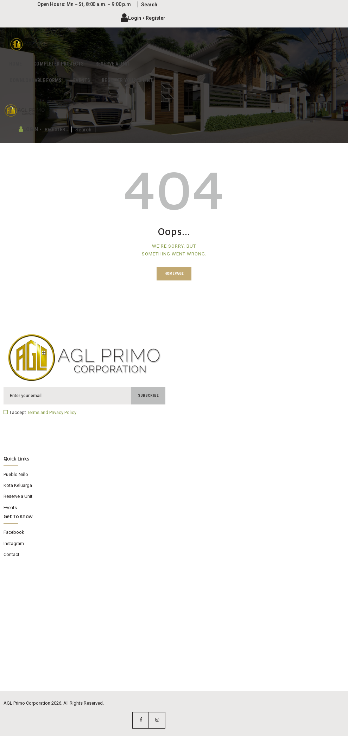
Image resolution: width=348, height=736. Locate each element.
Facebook (14, 532)
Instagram (14, 543)
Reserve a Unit (18, 496)
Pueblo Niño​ (16, 474)
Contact (11, 554)
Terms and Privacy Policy (51, 412)
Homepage (174, 273)
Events (10, 507)
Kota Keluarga (18, 485)
